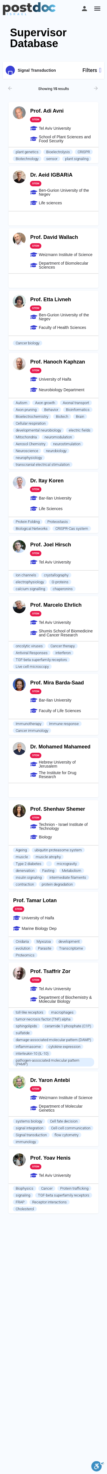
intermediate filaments (67, 877)
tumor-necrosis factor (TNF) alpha (43, 1019)
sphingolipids (26, 1026)
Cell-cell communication (70, 1128)
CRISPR (84, 152)
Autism (21, 403)
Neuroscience (27, 451)
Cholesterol (25, 1209)
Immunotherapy (28, 724)
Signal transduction (31, 1135)
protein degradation (57, 884)
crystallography (56, 575)
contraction (25, 884)
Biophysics (24, 1188)
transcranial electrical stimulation (43, 464)
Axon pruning (26, 410)
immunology (26, 1142)
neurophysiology (29, 458)
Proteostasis (57, 522)
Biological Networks (32, 528)
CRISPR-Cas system (71, 528)
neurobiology (56, 451)
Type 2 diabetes (28, 864)
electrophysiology (30, 582)
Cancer (47, 1188)
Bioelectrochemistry (32, 416)
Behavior (51, 410)
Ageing (21, 850)
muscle (22, 857)
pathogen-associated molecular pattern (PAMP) (47, 1062)
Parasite (44, 948)
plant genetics (27, 152)
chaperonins (63, 589)
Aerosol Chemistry (30, 444)
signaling (23, 1195)
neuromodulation (58, 437)
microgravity (67, 864)
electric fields (79, 430)
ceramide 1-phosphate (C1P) (68, 1026)
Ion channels (26, 575)
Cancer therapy (63, 646)
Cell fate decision (64, 1121)
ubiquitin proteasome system (58, 850)
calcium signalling (30, 589)
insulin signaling (29, 877)
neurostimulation (66, 444)
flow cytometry (66, 1135)
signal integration (29, 1128)
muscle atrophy (48, 857)
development (69, 941)
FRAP (20, 1202)
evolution (23, 948)
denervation (25, 870)
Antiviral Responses (32, 653)
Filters (91, 70)
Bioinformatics (78, 410)
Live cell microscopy (32, 666)
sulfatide (23, 1033)
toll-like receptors (29, 1012)
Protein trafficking (74, 1188)
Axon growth (45, 403)
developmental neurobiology (38, 430)
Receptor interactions (49, 1202)
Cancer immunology (32, 730)
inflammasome (28, 1046)
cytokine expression (64, 1046)
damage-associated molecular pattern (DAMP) (53, 1040)
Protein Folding (28, 522)
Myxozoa (44, 941)
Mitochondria (26, 437)
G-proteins (60, 582)
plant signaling (76, 159)
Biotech (62, 416)
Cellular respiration (31, 423)
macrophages (62, 1012)
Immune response (64, 724)
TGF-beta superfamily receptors (41, 660)
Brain (80, 416)
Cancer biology (27, 343)
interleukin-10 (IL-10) (32, 1053)
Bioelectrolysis (58, 152)
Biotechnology (27, 159)
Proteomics (25, 955)
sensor (51, 159)
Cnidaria (22, 941)
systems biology (29, 1121)
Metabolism (71, 870)
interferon (63, 653)
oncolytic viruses (29, 646)
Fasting (48, 870)
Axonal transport (76, 403)
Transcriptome (71, 948)
